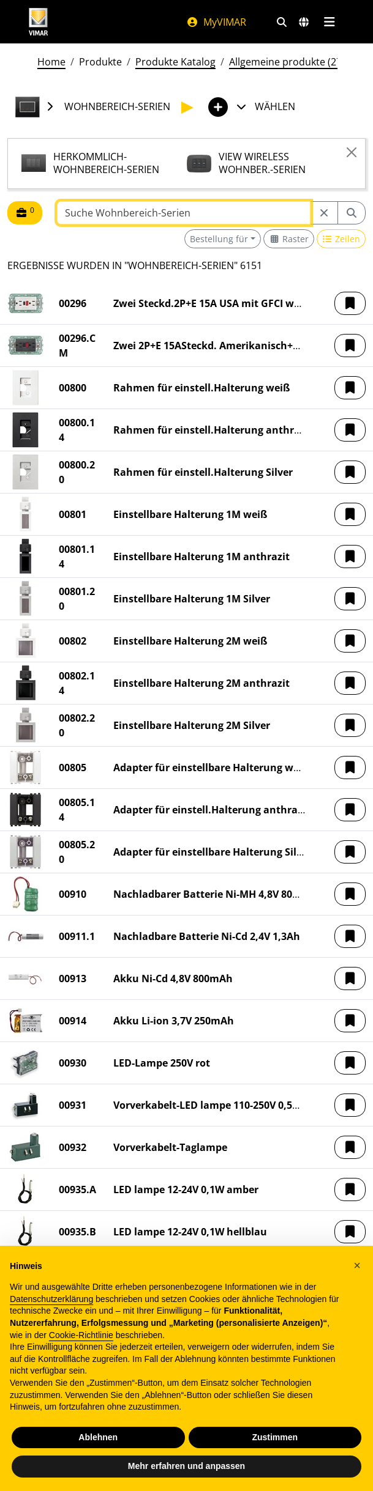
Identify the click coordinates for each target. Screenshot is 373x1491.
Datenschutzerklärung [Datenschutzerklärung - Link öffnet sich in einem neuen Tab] (51, 1299)
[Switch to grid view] (288, 238)
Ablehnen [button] (98, 1437)
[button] (350, 303)
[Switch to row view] (341, 238)
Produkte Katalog (175, 61)
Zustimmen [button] (275, 1437)
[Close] (351, 152)
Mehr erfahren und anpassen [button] (186, 1466)
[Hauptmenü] (330, 22)
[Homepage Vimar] (38, 22)
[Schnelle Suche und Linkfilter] (282, 22)
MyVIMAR (216, 22)
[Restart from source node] (324, 212)
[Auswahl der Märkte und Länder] (304, 22)
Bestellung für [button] (219, 239)
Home (51, 61)
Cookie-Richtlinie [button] (81, 1335)
